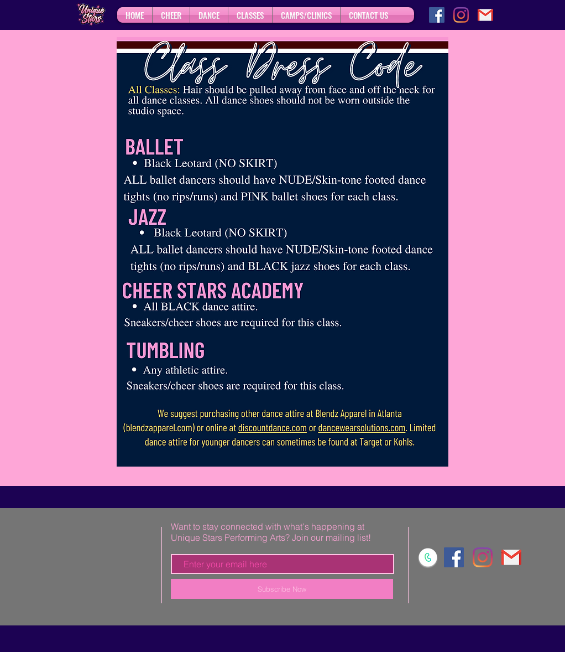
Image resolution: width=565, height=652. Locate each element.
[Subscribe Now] (282, 589)
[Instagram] (461, 15)
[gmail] (485, 15)
